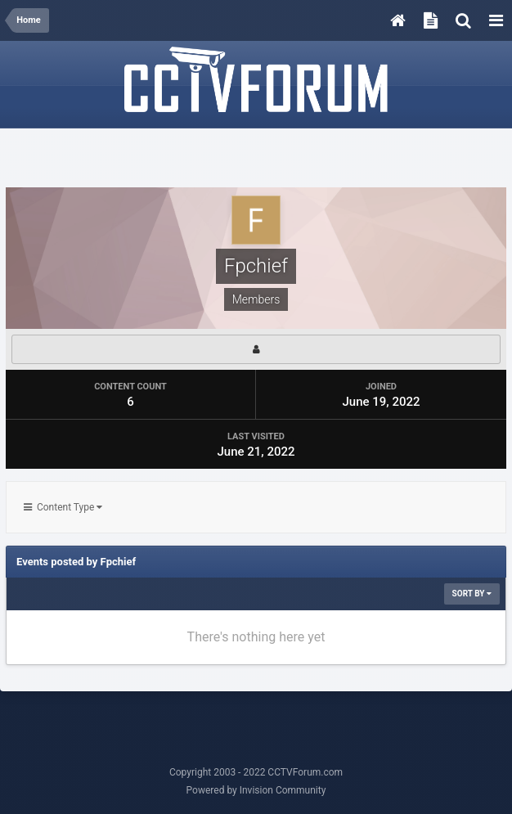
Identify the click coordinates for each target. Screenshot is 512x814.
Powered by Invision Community (256, 790)
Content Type (63, 507)
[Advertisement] (256, 158)
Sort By (472, 593)
